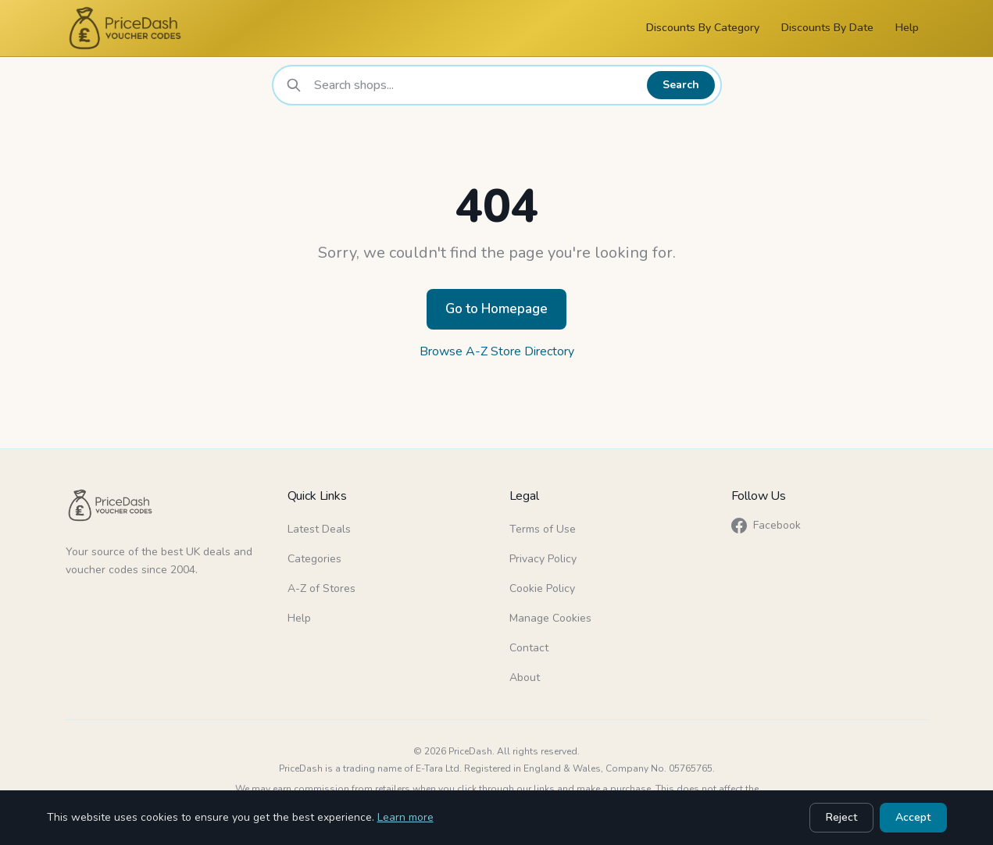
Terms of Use (542, 529)
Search (681, 84)
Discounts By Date (827, 27)
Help (907, 27)
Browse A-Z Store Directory (497, 351)
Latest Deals (319, 529)
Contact (528, 647)
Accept (913, 817)
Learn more (405, 817)
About (524, 677)
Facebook (766, 525)
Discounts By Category (702, 27)
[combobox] (476, 85)
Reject (842, 817)
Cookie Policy (542, 588)
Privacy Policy (543, 558)
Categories (314, 558)
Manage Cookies (550, 618)
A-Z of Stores (321, 588)
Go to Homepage (496, 309)
